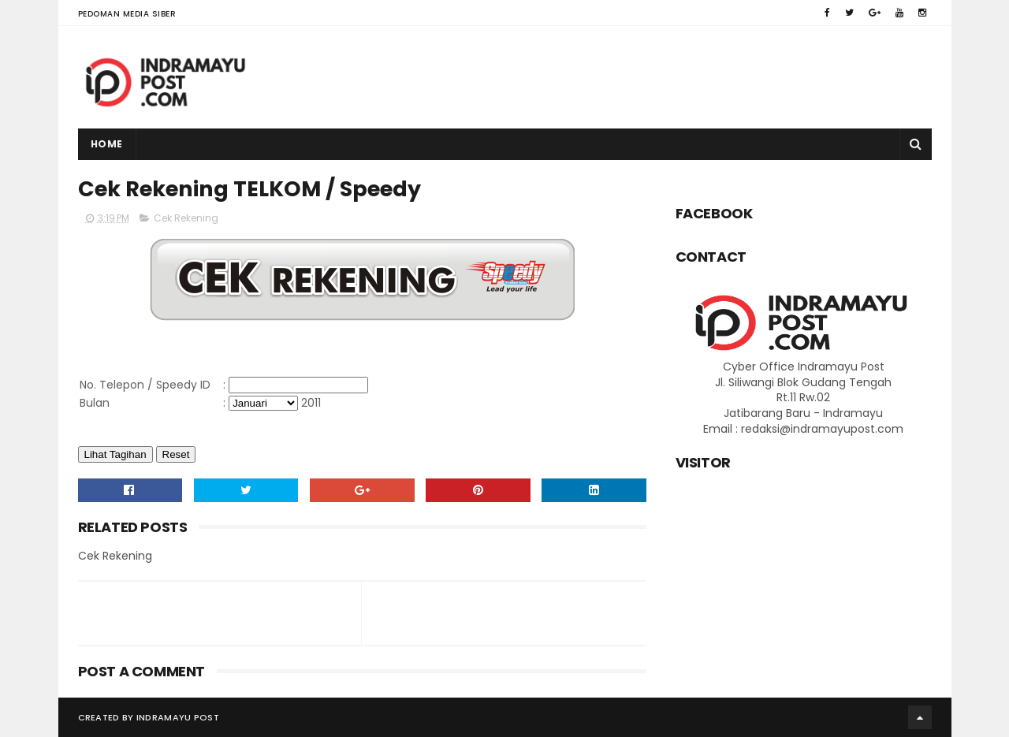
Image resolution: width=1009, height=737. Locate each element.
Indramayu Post (177, 717)
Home (107, 144)
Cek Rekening (186, 218)
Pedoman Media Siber (127, 14)
